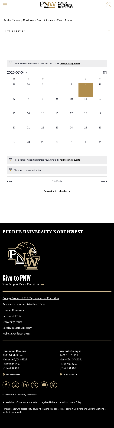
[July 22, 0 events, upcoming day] (43, 133)
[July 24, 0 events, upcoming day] (71, 133)
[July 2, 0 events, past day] (57, 90)
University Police (12, 322)
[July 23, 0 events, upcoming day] (57, 133)
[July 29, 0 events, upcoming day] (43, 147)
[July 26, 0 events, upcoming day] (100, 133)
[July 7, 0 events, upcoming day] (28, 104)
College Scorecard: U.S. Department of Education (31, 298)
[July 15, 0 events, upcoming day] (43, 118)
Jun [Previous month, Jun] (9, 181)
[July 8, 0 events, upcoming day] (43, 104)
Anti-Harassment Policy (70, 402)
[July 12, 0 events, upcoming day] (100, 104)
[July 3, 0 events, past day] (71, 90)
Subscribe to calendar (55, 191)
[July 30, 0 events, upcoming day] (57, 147)
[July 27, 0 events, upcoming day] (14, 147)
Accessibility (8, 402)
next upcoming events (70, 63)
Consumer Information (27, 402)
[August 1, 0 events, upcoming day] (85, 147)
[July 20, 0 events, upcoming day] (14, 133)
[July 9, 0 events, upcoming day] (57, 104)
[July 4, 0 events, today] (85, 90)
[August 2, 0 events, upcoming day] (100, 147)
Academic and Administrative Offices (24, 304)
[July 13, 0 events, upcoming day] (14, 118)
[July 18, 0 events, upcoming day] (85, 118)
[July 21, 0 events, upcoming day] (28, 133)
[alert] (57, 63)
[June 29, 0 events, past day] (14, 90)
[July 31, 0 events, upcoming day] (71, 147)
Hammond (13, 374)
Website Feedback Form (16, 333)
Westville (70, 374)
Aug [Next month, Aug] (104, 181)
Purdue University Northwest (43, 232)
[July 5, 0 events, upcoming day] (100, 90)
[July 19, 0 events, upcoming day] (100, 118)
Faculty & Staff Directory (17, 328)
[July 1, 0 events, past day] (43, 90)
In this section (15, 31)
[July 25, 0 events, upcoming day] (85, 133)
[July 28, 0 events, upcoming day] (28, 147)
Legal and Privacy (49, 402)
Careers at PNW (12, 316)
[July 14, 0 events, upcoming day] (28, 118)
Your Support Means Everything (21, 284)
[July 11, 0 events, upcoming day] (85, 104)
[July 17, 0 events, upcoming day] (71, 118)
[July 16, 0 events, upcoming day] (57, 118)
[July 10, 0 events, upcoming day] (71, 104)
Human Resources (13, 310)
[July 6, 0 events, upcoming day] (14, 104)
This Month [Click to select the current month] (57, 181)
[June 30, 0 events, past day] (28, 90)
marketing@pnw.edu (12, 412)
